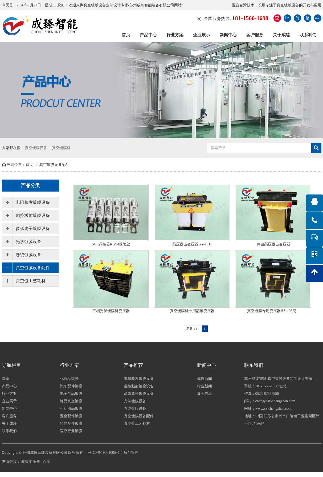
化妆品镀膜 (69, 379)
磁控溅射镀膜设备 (33, 215)
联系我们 (308, 35)
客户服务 (254, 35)
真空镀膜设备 (36, 148)
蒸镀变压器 (30, 462)
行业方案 (174, 35)
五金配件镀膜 (71, 416)
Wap (318, 18)
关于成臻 (281, 35)
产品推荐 (133, 365)
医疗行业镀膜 (71, 431)
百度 (46, 462)
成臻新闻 (204, 379)
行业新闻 (204, 386)
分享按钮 (7, 474)
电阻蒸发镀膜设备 (33, 202)
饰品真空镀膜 (71, 401)
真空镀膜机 (61, 148)
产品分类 (30, 185)
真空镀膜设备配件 (54, 165)
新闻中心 (228, 35)
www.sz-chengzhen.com (273, 409)
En (287, 18)
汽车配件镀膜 (71, 386)
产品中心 (148, 35)
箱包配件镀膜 (71, 424)
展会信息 (204, 394)
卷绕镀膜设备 (28, 254)
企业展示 (201, 35)
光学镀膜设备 (28, 241)
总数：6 (192, 329)
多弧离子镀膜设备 (33, 228)
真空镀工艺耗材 (31, 281)
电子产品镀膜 (71, 394)
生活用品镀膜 (71, 409)
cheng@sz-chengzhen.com (275, 401)
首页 (126, 35)
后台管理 (131, 453)
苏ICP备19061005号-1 (105, 453)
